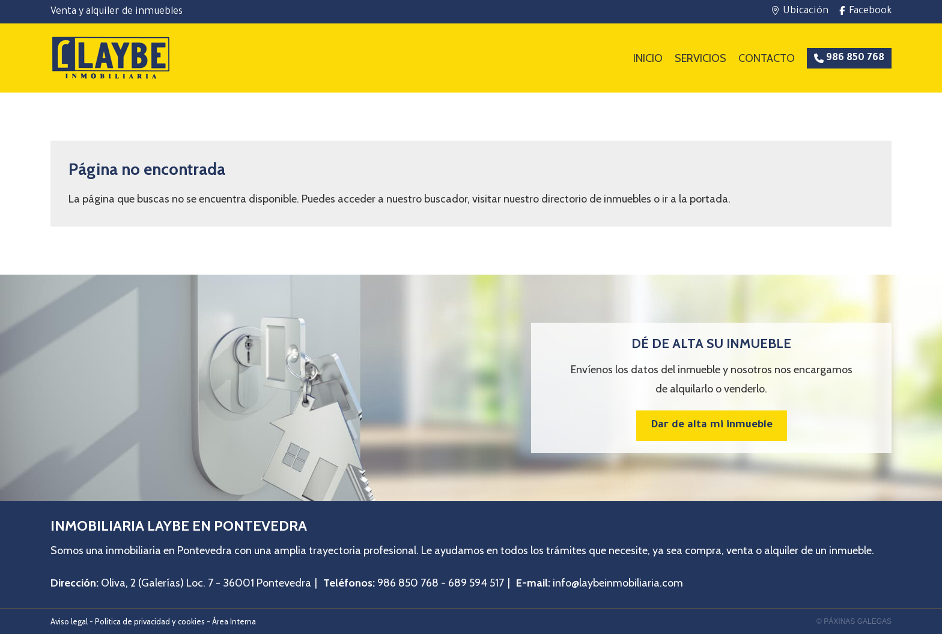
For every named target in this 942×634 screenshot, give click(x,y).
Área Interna (234, 621)
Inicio (648, 58)
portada (709, 199)
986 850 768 (408, 583)
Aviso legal (69, 621)
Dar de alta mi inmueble (712, 425)
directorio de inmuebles (596, 199)
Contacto (766, 58)
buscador (445, 199)
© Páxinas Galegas (854, 621)
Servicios (700, 58)
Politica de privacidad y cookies (150, 621)
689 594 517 (476, 583)
